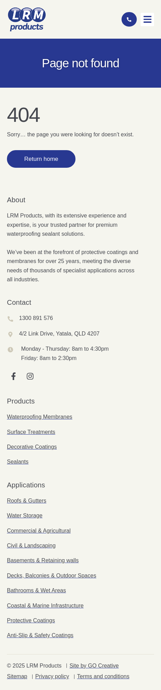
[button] (147, 19)
